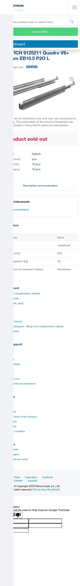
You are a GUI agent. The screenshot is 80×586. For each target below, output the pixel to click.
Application (8, 368)
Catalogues (8, 349)
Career (5, 402)
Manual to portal (10, 331)
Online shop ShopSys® (46, 489)
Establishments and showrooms (19, 383)
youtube (32, 480)
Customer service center (15, 459)
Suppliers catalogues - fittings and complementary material (32, 326)
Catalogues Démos (12, 321)
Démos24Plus (40, 31)
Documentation (17, 209)
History (6, 406)
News (17, 477)
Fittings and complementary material (21, 293)
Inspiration (31, 477)
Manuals (6, 354)
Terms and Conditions (13, 431)
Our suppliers (9, 426)
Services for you (10, 378)
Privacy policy (9, 421)
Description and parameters (49, 185)
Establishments (10, 449)
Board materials (10, 298)
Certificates (8, 359)
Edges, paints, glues (12, 303)
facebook (47, 477)
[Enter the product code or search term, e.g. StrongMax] (40, 21)
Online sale (7, 373)
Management (9, 411)
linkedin (18, 480)
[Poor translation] (15, 515)
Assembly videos (11, 364)
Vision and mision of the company (19, 416)
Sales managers (10, 454)
